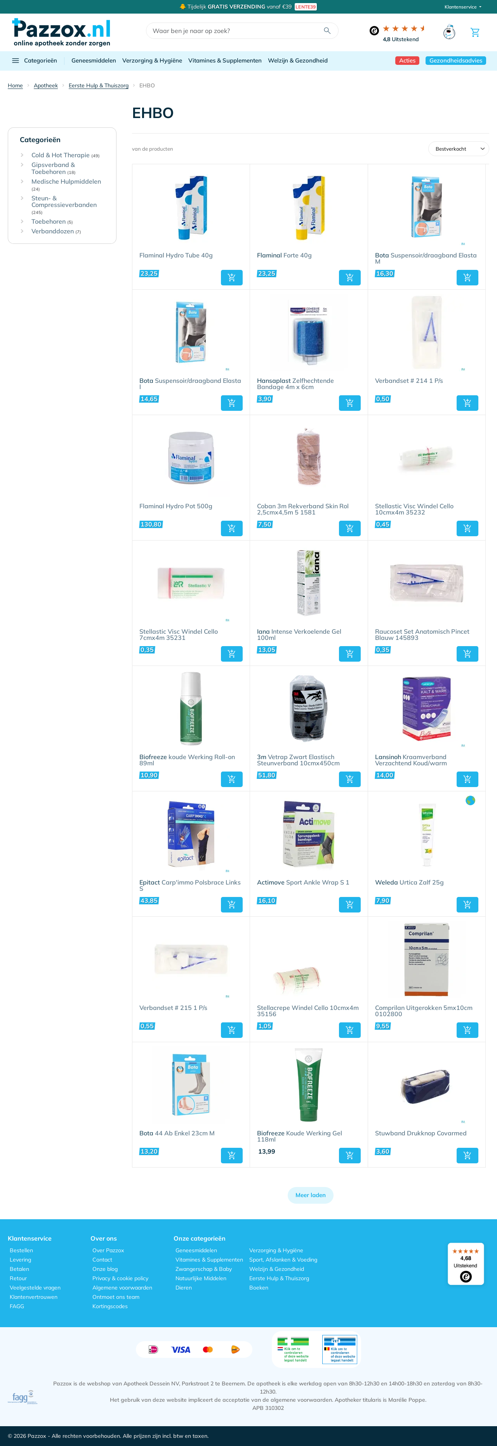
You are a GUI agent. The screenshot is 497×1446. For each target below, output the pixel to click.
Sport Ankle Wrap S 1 (303, 882)
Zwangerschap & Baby (204, 1268)
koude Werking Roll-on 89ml (187, 760)
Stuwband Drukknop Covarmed (421, 1133)
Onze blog (105, 1268)
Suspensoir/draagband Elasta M (426, 258)
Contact (102, 1259)
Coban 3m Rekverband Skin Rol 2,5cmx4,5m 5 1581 (303, 509)
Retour (18, 1278)
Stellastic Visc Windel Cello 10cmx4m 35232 (414, 509)
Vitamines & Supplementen (225, 60)
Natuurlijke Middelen (201, 1278)
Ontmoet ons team (115, 1296)
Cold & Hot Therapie (65, 155)
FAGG (17, 1306)
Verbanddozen (56, 231)
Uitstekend (401, 39)
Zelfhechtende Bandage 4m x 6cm (295, 384)
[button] (232, 277)
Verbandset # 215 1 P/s (173, 1008)
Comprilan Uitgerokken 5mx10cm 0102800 (424, 1011)
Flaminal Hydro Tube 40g (176, 255)
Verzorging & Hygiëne (152, 60)
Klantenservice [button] (461, 7)
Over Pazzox (108, 1250)
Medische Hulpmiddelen (66, 185)
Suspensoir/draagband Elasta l (190, 384)
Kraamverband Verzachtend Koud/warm (411, 760)
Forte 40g (284, 255)
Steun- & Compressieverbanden (64, 205)
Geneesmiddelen (93, 60)
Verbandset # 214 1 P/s (409, 380)
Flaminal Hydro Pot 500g (175, 506)
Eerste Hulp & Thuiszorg (279, 1278)
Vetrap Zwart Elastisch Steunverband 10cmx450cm (298, 760)
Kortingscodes (110, 1306)
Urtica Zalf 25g (409, 882)
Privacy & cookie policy (120, 1278)
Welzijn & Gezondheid (298, 60)
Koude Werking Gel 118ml (299, 1136)
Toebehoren (52, 221)
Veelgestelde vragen (35, 1287)
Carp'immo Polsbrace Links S (190, 885)
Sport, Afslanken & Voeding (283, 1259)
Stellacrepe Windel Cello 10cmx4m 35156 (308, 1011)
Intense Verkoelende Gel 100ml (299, 634)
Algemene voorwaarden (122, 1287)
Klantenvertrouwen (33, 1296)
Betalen (19, 1268)
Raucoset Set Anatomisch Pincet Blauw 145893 (422, 634)
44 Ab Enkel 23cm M (177, 1133)
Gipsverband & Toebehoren (53, 168)
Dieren (184, 1287)
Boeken (258, 1287)
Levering (20, 1259)
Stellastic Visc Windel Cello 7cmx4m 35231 (178, 634)
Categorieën (34, 60)
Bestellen (21, 1250)
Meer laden (310, 1195)
